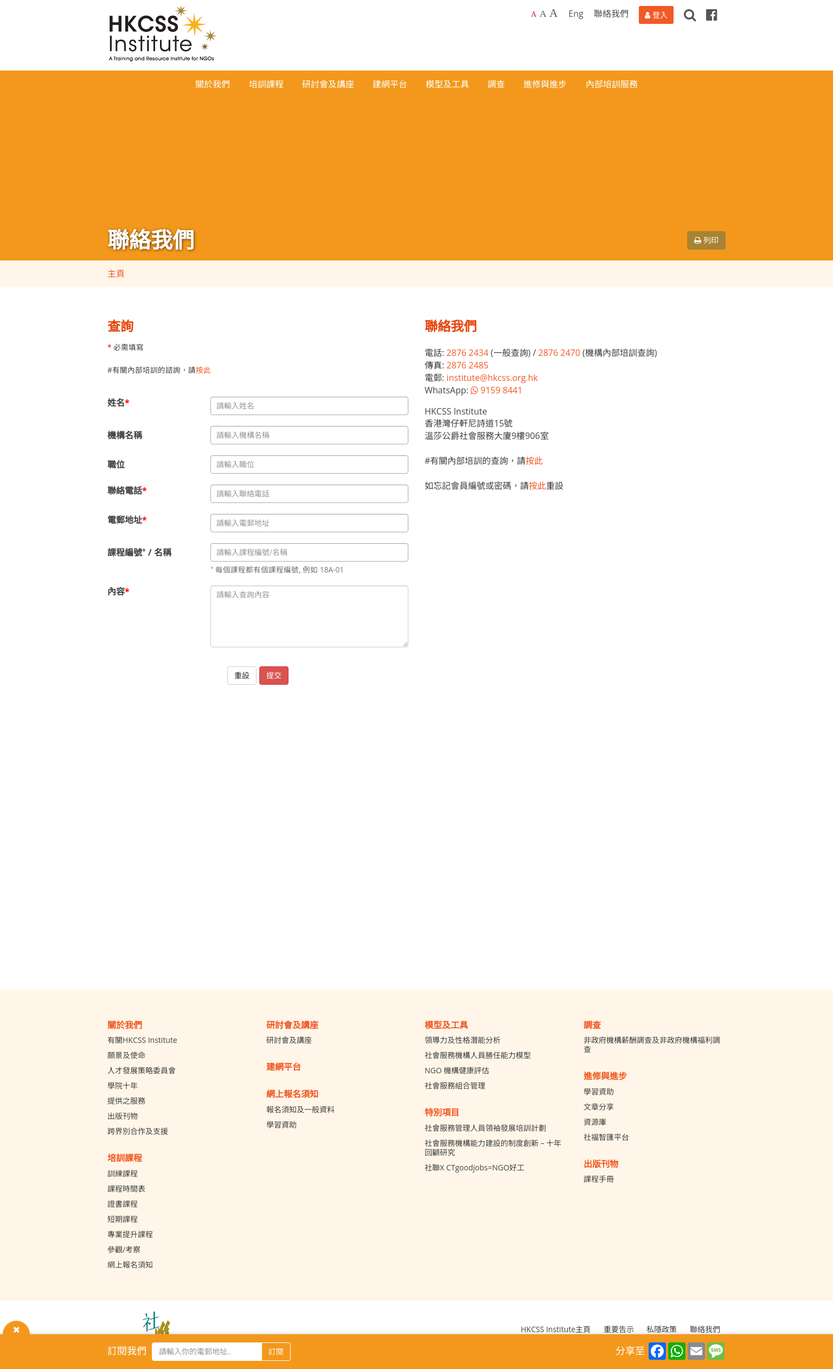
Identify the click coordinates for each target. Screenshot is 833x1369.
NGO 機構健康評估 (457, 1070)
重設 (241, 675)
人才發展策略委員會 (141, 1070)
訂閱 (276, 1351)
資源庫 (595, 1122)
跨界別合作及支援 (137, 1131)
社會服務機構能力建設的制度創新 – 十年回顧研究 (493, 1147)
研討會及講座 (289, 1040)
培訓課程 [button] (266, 84)
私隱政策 (661, 1329)
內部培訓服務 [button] (612, 84)
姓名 (118, 403)
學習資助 (281, 1124)
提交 (273, 675)
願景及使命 (126, 1055)
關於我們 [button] (212, 84)
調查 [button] (496, 84)
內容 (118, 591)
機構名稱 (124, 435)
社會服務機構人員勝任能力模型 (478, 1055)
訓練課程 (122, 1173)
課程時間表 (126, 1188)
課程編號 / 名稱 (139, 551)
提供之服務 (126, 1101)
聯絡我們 (611, 14)
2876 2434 (467, 353)
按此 (203, 370)
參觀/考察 (123, 1249)
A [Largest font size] (553, 13)
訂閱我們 (126, 1350)
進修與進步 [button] (545, 84)
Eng (575, 14)
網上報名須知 (130, 1264)
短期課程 (122, 1219)
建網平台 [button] (390, 84)
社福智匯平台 (606, 1137)
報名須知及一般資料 (300, 1109)
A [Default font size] (533, 14)
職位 (116, 464)
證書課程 (122, 1204)
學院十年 (122, 1085)
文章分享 (599, 1106)
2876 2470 (559, 353)
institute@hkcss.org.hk (491, 378)
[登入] (656, 15)
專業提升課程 (130, 1234)
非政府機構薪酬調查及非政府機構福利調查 (652, 1044)
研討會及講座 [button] (328, 84)
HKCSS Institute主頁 (556, 1329)
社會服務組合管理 (455, 1085)
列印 (706, 240)
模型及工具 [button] (447, 84)
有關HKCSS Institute (142, 1040)
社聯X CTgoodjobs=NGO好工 (474, 1167)
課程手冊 (599, 1179)
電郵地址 (127, 520)
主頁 (116, 273)
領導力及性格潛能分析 (463, 1040)
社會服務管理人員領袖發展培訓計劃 (485, 1128)
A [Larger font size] (543, 13)
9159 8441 (497, 390)
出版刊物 (122, 1116)
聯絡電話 (127, 490)
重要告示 (619, 1329)
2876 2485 (467, 365)
